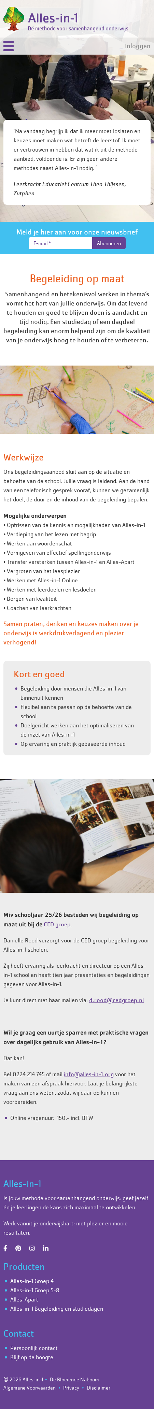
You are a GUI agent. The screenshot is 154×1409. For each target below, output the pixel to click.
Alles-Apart (24, 1299)
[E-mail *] (60, 243)
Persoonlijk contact (34, 1347)
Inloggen (138, 46)
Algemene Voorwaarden (29, 1387)
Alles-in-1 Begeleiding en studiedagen (56, 1308)
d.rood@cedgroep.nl (116, 1000)
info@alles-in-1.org (89, 1074)
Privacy (71, 1387)
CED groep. (58, 924)
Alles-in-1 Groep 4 (32, 1281)
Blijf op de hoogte (31, 1357)
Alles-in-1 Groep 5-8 (34, 1290)
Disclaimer (98, 1387)
